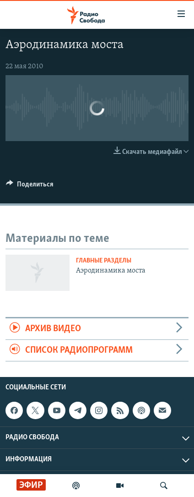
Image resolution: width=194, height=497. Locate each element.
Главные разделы (103, 260)
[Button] (30, 186)
